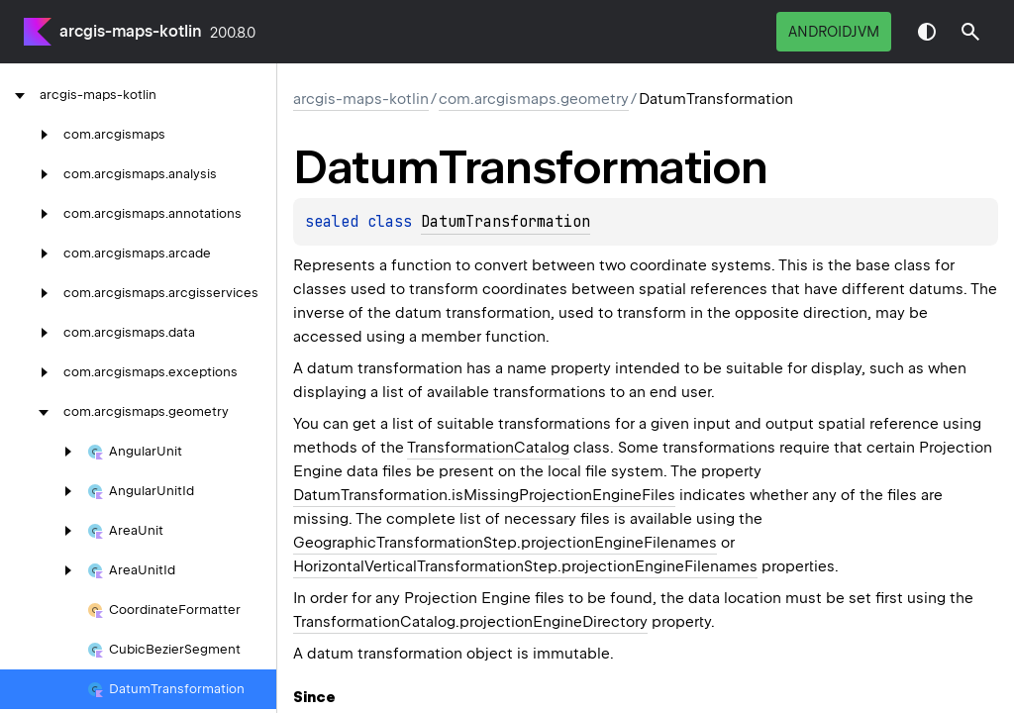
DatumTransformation (505, 222)
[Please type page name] (970, 31)
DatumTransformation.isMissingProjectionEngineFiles (484, 495)
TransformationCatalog (488, 448)
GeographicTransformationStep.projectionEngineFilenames (505, 543)
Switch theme (927, 31)
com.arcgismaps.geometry (534, 99)
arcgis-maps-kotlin (130, 31)
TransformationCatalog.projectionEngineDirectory (470, 622)
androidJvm (833, 32)
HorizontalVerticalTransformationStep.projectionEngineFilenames (525, 566)
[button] (970, 31)
